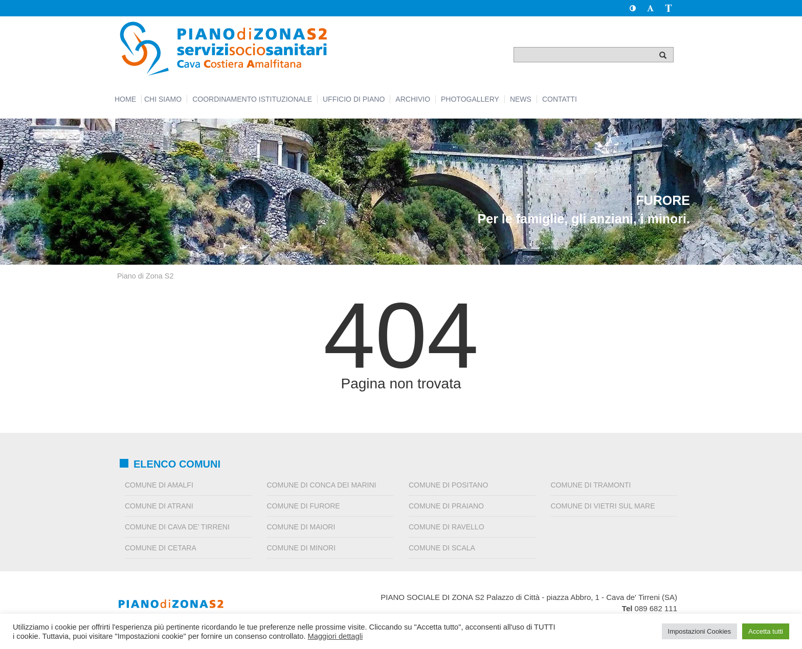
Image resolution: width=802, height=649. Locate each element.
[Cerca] (663, 55)
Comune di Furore (303, 506)
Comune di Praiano (446, 506)
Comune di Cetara (160, 548)
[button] (632, 8)
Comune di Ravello (446, 527)
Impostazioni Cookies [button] (699, 631)
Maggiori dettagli (335, 636)
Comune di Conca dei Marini (321, 485)
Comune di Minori (301, 548)
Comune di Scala (442, 548)
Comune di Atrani (159, 506)
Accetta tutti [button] (765, 631)
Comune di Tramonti (591, 485)
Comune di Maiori (301, 527)
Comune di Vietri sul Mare (603, 506)
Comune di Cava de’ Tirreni (177, 527)
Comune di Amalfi (159, 485)
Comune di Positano (448, 485)
